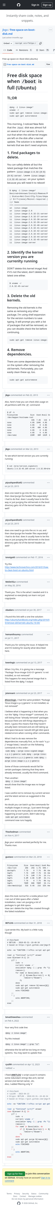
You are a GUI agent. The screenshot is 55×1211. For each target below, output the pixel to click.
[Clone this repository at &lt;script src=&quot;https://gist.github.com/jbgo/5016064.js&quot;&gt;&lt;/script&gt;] (25, 43)
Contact (23, 1196)
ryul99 (8, 1064)
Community (43, 1193)
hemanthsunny (13, 634)
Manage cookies (35, 1196)
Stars (43, 50)
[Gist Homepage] (18, 5)
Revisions (24, 50)
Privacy (17, 1193)
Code (8, 50)
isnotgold (10, 557)
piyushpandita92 (13, 482)
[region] (27, 228)
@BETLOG (16, 1074)
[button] (40, 43)
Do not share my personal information (27, 1199)
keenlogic (10, 662)
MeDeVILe (10, 581)
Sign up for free (15, 1173)
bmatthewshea (12, 1017)
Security (25, 1193)
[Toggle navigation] (4, 5)
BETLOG (9, 923)
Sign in (35, 4)
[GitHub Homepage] (19, 1203)
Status (33, 1193)
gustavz (9, 856)
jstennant (10, 693)
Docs (15, 1196)
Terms (9, 1193)
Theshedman (11, 831)
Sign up (47, 4)
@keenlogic (10, 699)
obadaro (9, 610)
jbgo (5, 30)
